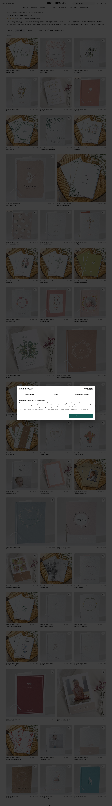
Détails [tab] (56, 394)
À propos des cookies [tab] (82, 394)
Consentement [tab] (30, 394)
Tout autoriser (81, 416)
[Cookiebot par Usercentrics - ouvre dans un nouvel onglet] (85, 389)
